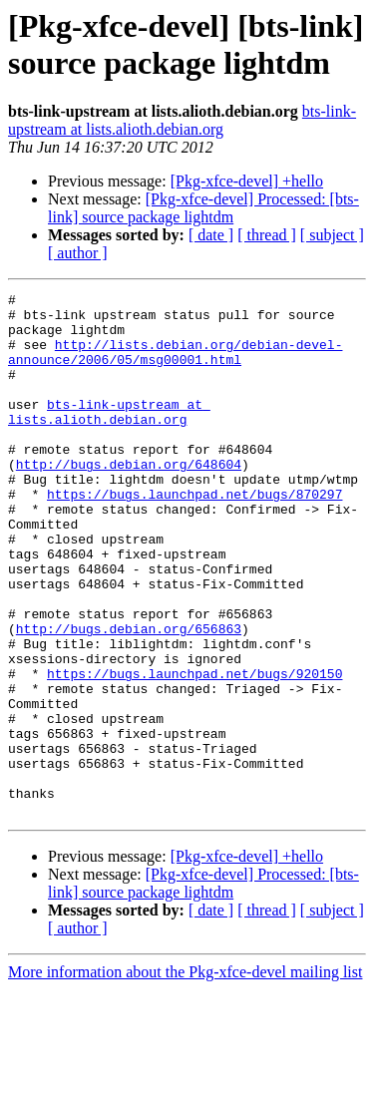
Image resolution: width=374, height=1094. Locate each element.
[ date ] (210, 234)
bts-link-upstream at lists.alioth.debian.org (182, 120)
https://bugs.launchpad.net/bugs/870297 (194, 536)
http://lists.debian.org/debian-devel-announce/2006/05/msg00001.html (175, 365)
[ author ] (78, 252)
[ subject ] (332, 234)
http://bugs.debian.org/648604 (128, 500)
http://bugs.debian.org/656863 (128, 697)
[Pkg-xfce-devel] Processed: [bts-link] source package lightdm (203, 207)
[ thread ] (266, 234)
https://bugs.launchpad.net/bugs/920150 (194, 751)
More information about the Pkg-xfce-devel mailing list (185, 1076)
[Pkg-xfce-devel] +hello (247, 181)
